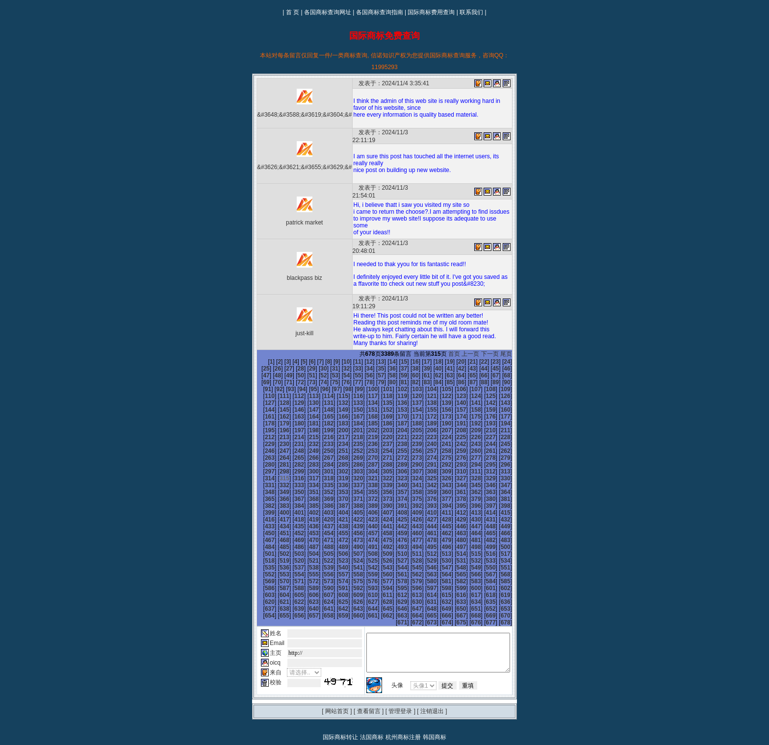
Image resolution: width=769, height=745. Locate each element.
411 (379, 484)
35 (353, 347)
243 (290, 422)
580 (482, 546)
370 (305, 470)
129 (467, 374)
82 (364, 360)
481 (350, 511)
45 (467, 347)
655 (261, 580)
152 (276, 388)
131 (497, 374)
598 (482, 552)
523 (438, 525)
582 (511, 546)
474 (511, 504)
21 (456, 340)
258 (511, 422)
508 (482, 518)
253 (438, 422)
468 (423, 504)
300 (335, 443)
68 (467, 353)
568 (305, 546)
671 (497, 580)
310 (482, 443)
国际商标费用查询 (431, 12)
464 (364, 504)
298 (305, 443)
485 (408, 511)
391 (350, 477)
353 (320, 463)
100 (305, 367)
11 (341, 340)
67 (456, 353)
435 (467, 491)
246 (335, 422)
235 (438, 415)
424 (305, 491)
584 (276, 552)
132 (511, 374)
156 (335, 388)
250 (394, 422)
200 (453, 401)
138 (335, 381)
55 (318, 353)
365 (497, 463)
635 (497, 566)
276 (511, 429)
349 (261, 463)
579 (467, 546)
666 (423, 580)
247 (350, 422)
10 (330, 340)
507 (467, 518)
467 (408, 504)
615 (467, 559)
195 (379, 401)
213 (379, 408)
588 (335, 552)
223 (261, 415)
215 (408, 408)
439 (261, 498)
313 (261, 450)
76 (295, 360)
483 (379, 511)
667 (438, 580)
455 (497, 498)
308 (453, 443)
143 (408, 381)
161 (408, 388)
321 (379, 450)
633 (467, 566)
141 (379, 381)
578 (453, 546)
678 (511, 587)
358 (394, 463)
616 (482, 559)
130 (482, 374)
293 (497, 436)
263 (320, 429)
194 (364, 401)
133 (261, 381)
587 (320, 552)
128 (453, 374)
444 (335, 498)
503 (408, 518)
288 (423, 436)
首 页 (292, 12)
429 (379, 491)
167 (497, 388)
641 (320, 573)
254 (453, 422)
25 (501, 340)
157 (350, 388)
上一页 (477, 332)
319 (350, 450)
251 (408, 422)
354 (335, 463)
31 (307, 347)
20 (444, 340)
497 (320, 518)
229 (350, 415)
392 (364, 477)
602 (276, 559)
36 (364, 347)
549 (290, 539)
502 (394, 518)
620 (276, 566)
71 (501, 353)
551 (320, 539)
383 (497, 470)
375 (379, 470)
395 (408, 477)
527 (497, 525)
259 (261, 429)
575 (408, 546)
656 (276, 580)
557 (408, 539)
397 (438, 477)
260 (276, 429)
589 (350, 552)
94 (501, 360)
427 (350, 491)
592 (394, 552)
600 (511, 552)
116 (276, 374)
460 (305, 504)
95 (513, 360)
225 (290, 415)
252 (423, 422)
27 (261, 347)
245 (320, 422)
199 (438, 401)
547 (261, 539)
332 (276, 456)
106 (394, 367)
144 (423, 381)
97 (269, 367)
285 (379, 436)
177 (379, 395)
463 (350, 504)
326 (453, 450)
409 (350, 484)
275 (497, 429)
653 (497, 573)
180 (423, 395)
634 (482, 566)
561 (467, 539)
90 (456, 360)
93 (490, 360)
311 (497, 443)
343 (438, 456)
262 (305, 429)
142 (394, 381)
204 (511, 401)
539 (408, 532)
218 (453, 408)
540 (423, 532)
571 (350, 546)
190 (305, 401)
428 (364, 491)
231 (379, 415)
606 (335, 559)
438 (511, 491)
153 (290, 388)
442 (305, 498)
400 (482, 477)
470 (453, 504)
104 (364, 367)
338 (364, 456)
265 (350, 429)
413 (408, 484)
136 (305, 381)
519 (379, 525)
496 (305, 518)
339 (379, 456)
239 (497, 415)
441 (290, 498)
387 (290, 477)
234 (423, 415)
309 (467, 443)
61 (387, 353)
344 (453, 456)
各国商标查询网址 (327, 12)
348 (511, 456)
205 (261, 408)
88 (433, 360)
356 (364, 463)
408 (335, 484)
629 (408, 566)
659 (320, 580)
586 (305, 552)
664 (394, 580)
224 (276, 415)
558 (423, 539)
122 (364, 374)
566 (276, 546)
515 (320, 525)
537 (379, 532)
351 (290, 463)
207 (290, 408)
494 (276, 518)
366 (511, 463)
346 (482, 456)
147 (467, 381)
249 (379, 422)
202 (482, 401)
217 (438, 408)
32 (318, 347)
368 (276, 470)
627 (379, 566)
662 (364, 580)
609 (379, 559)
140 (364, 381)
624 (335, 566)
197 (408, 401)
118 (305, 374)
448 (394, 498)
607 (350, 559)
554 (364, 539)
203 (497, 401)
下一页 (496, 332)
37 (375, 347)
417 (467, 484)
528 (511, 525)
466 (394, 504)
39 (398, 347)
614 (453, 559)
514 (305, 525)
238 (482, 415)
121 (350, 374)
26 (513, 340)
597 (467, 552)
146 (453, 381)
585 (290, 552)
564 (511, 539)
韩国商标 (434, 701)
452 (453, 498)
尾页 (512, 332)
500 (364, 518)
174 (335, 395)
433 (438, 491)
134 (276, 381)
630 (423, 566)
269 (408, 429)
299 (320, 443)
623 (320, 566)
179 (408, 395)
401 (497, 477)
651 (467, 573)
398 (453, 477)
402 (511, 477)
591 (379, 552)
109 (438, 367)
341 (408, 456)
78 (318, 360)
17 (410, 340)
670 (482, 580)
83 (375, 360)
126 (423, 374)
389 (320, 477)
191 (320, 401)
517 (350, 525)
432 (423, 491)
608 (364, 559)
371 (320, 470)
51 (272, 353)
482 (364, 511)
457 (261, 504)
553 (350, 539)
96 (258, 367)
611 (408, 559)
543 (467, 532)
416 (453, 484)
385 (261, 477)
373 (350, 470)
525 (467, 525)
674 (453, 587)
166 (482, 388)
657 (290, 580)
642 (335, 573)
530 (276, 532)
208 (305, 408)
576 (423, 546)
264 (335, 429)
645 (379, 573)
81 (353, 360)
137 (320, 381)
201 (467, 401)
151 (261, 388)
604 (305, 559)
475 (261, 511)
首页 (460, 332)
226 (305, 415)
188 (276, 401)
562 (482, 539)
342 (423, 456)
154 (305, 388)
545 (497, 532)
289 (438, 436)
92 (479, 360)
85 (398, 360)
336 (335, 456)
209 (320, 408)
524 (453, 525)
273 (467, 429)
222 (511, 408)
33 (330, 347)
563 (497, 539)
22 (467, 340)
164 (453, 388)
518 (364, 525)
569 (320, 546)
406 (305, 484)
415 (438, 484)
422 (276, 491)
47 (490, 347)
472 (482, 504)
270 (423, 429)
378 (423, 470)
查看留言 (369, 675)
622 (305, 566)
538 (394, 532)
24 (490, 340)
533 (320, 532)
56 (330, 353)
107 (408, 367)
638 (276, 573)
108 (423, 367)
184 (482, 395)
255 (467, 422)
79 (330, 360)
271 (438, 429)
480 (335, 511)
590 (364, 552)
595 (438, 552)
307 (438, 443)
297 (290, 443)
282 (335, 436)
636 (511, 566)
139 (350, 381)
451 (438, 498)
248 (364, 422)
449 (408, 498)
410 (364, 484)
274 (482, 429)
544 (482, 532)
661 (350, 580)
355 (350, 463)
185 (497, 395)
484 (394, 511)
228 (335, 415)
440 (276, 498)
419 (497, 484)
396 (423, 477)
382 (482, 470)
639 (290, 573)
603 (290, 559)
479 (320, 511)
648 (423, 573)
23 (479, 340)
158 (364, 388)
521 (408, 525)
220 (482, 408)
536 (364, 532)
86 (410, 360)
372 (335, 470)
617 (497, 559)
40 (410, 347)
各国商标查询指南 (379, 12)
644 (364, 573)
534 (335, 532)
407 (320, 484)
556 (394, 539)
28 (272, 347)
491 (497, 511)
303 (379, 443)
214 (394, 408)
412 (394, 484)
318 (335, 450)
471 (467, 504)
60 (375, 353)
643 (350, 573)
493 (261, 518)
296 (276, 443)
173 (320, 395)
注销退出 (432, 675)
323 (408, 450)
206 (276, 408)
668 (453, 580)
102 (335, 367)
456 (511, 498)
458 (276, 504)
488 (453, 511)
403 (261, 484)
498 (335, 518)
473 (497, 504)
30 (295, 347)
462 (335, 504)
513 (290, 525)
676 (482, 587)
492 (511, 511)
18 (421, 340)
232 (394, 415)
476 (276, 511)
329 (497, 450)
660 (335, 580)
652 (482, 573)
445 (350, 498)
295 (261, 443)
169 (261, 395)
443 (320, 498)
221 (497, 408)
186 (511, 395)
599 (497, 552)
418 (482, 484)
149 (497, 381)
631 (438, 566)
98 (281, 367)
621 (290, 566)
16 (398, 340)
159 (379, 388)
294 (511, 436)
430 (394, 491)
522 (423, 525)
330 (511, 450)
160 (394, 388)
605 (320, 559)
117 (290, 374)
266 (364, 429)
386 (276, 477)
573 (379, 546)
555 (379, 539)
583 (261, 552)
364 (482, 463)
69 (479, 353)
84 (387, 360)
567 (290, 546)
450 (423, 498)
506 (453, 518)
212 (364, 408)
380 (453, 470)
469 (438, 504)
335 (320, 456)
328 (482, 450)
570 (335, 546)
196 (394, 401)
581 (497, 546)
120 (335, 374)
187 (261, 401)
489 (467, 511)
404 (276, 484)
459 (290, 504)
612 (423, 559)
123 (379, 374)
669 (467, 580)
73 (261, 360)
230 (364, 415)
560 (453, 539)
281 (320, 436)
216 (423, 408)
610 (394, 559)
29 (284, 347)
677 (497, 587)
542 (453, 532)
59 (364, 353)
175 (350, 395)
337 (350, 456)
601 (261, 559)
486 (423, 511)
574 (394, 546)
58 (353, 353)
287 (408, 436)
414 (423, 484)
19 (433, 340)
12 (353, 340)
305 (408, 443)
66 (444, 353)
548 (276, 539)
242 (276, 422)
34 (341, 347)
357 (379, 463)
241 (261, 422)
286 (394, 436)
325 (438, 450)
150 (511, 381)
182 (453, 395)
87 (421, 360)
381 (467, 470)
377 (408, 470)
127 (438, 374)
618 (511, 559)
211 (350, 408)
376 (394, 470)
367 (261, 470)
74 (272, 360)
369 (290, 470)
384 (511, 470)
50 (261, 353)
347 (497, 456)
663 (379, 580)
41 (421, 347)
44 (456, 347)
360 (423, 463)
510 (511, 518)
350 (276, 463)
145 (438, 381)
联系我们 (471, 12)
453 (467, 498)
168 (511, 388)
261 (290, 429)
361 (438, 463)
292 (482, 436)
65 (433, 353)
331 (261, 456)
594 (423, 552)
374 (364, 470)
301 (350, 443)
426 (335, 491)
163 (438, 388)
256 (482, 422)
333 (290, 456)
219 (467, 408)
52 (284, 353)
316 (305, 450)
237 (467, 415)
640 (305, 573)
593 (408, 552)
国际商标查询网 (415, 717)
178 (394, 395)
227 (320, 415)
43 (444, 347)
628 (394, 566)
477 (290, 511)
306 (423, 443)
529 (261, 532)
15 (387, 340)
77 (307, 360)
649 (438, 573)
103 (350, 367)
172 (305, 395)
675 (467, 587)
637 (261, 573)
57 (341, 353)
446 (364, 498)
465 (379, 504)
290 (453, 436)
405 (290, 484)
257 (497, 422)
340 (394, 456)
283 (350, 436)
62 (398, 353)
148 (482, 381)
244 (305, 422)
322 (394, 450)
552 (335, 539)
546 (511, 532)
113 (497, 367)
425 (320, 491)
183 (467, 395)
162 (423, 388)
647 (408, 573)
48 (501, 347)
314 (276, 450)
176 (364, 395)
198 (423, 401)
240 (511, 415)
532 (305, 532)
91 (467, 360)
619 (261, 566)
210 (335, 408)
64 (421, 353)
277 (261, 436)
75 (284, 360)
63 (410, 353)
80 (341, 360)
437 (497, 491)
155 (320, 388)
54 (307, 353)
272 (453, 429)
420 (511, 484)
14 (375, 340)
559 (438, 539)
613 (438, 559)
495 (290, 518)
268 (394, 429)
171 (290, 395)
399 (467, 477)
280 (305, 436)
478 (305, 511)
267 (379, 429)
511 (261, 525)
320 (364, 450)
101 (320, 367)
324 (423, 450)
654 (511, 573)
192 (335, 401)
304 (394, 443)
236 (453, 415)
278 (276, 436)
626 (364, 566)
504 (423, 518)
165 (467, 388)
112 (482, 367)
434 (453, 491)
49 (513, 347)
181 (438, 395)
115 (261, 374)
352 (305, 463)
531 (290, 532)
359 (408, 463)
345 (467, 456)
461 (320, 504)
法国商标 (372, 701)
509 (497, 518)
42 (433, 347)
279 (290, 436)
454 (482, 498)
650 (453, 573)
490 (482, 511)
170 (276, 395)
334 (305, 456)
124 (394, 374)
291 (467, 436)
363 (467, 463)
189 (290, 401)
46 (479, 347)
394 (394, 477)
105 (379, 367)
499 (350, 518)
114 (511, 367)
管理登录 (400, 675)
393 (379, 477)
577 (438, 546)
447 (379, 498)
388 (305, 477)
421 (261, 491)
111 (467, 367)
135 (290, 381)
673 (438, 587)
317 (320, 450)
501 (379, 518)
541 (438, 532)
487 (438, 511)
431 (408, 491)
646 (394, 573)
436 (482, 491)
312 (511, 443)
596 (453, 552)
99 (292, 367)
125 (408, 374)
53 (295, 353)
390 (335, 477)
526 (482, 525)
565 (261, 546)
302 (364, 443)
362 (453, 463)
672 (511, 580)
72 (513, 353)
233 (408, 415)
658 (305, 580)
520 (394, 525)
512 (276, 525)
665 (408, 580)
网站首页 (337, 675)
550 (305, 539)
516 (335, 525)
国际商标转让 (340, 701)
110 (453, 367)
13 (364, 340)
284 (364, 436)
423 (290, 491)
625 (350, 566)
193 (350, 401)
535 (350, 532)
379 (438, 470)
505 (438, 518)
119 (320, 374)
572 (364, 546)
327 (467, 450)
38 (387, 347)
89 (444, 360)
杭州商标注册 (403, 701)
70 (490, 353)
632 (453, 566)
